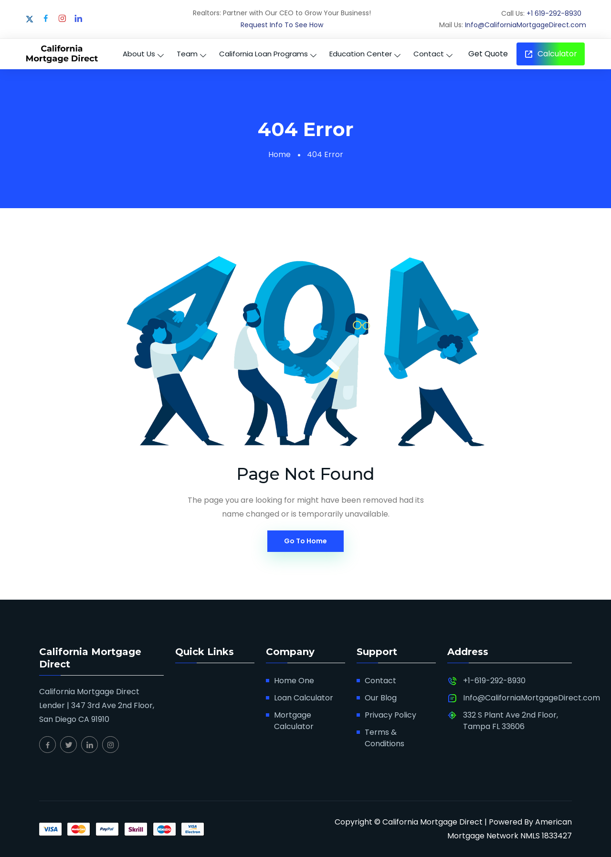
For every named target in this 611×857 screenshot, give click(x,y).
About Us (139, 54)
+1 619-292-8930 (554, 13)
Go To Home (305, 541)
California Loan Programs (263, 54)
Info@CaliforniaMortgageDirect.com (525, 25)
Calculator (550, 53)
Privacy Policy (390, 714)
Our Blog (381, 697)
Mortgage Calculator (294, 720)
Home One (294, 680)
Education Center (360, 54)
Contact (428, 54)
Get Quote (488, 53)
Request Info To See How (282, 25)
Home (279, 154)
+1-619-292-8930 (494, 680)
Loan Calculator (303, 697)
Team (187, 54)
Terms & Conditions (384, 738)
